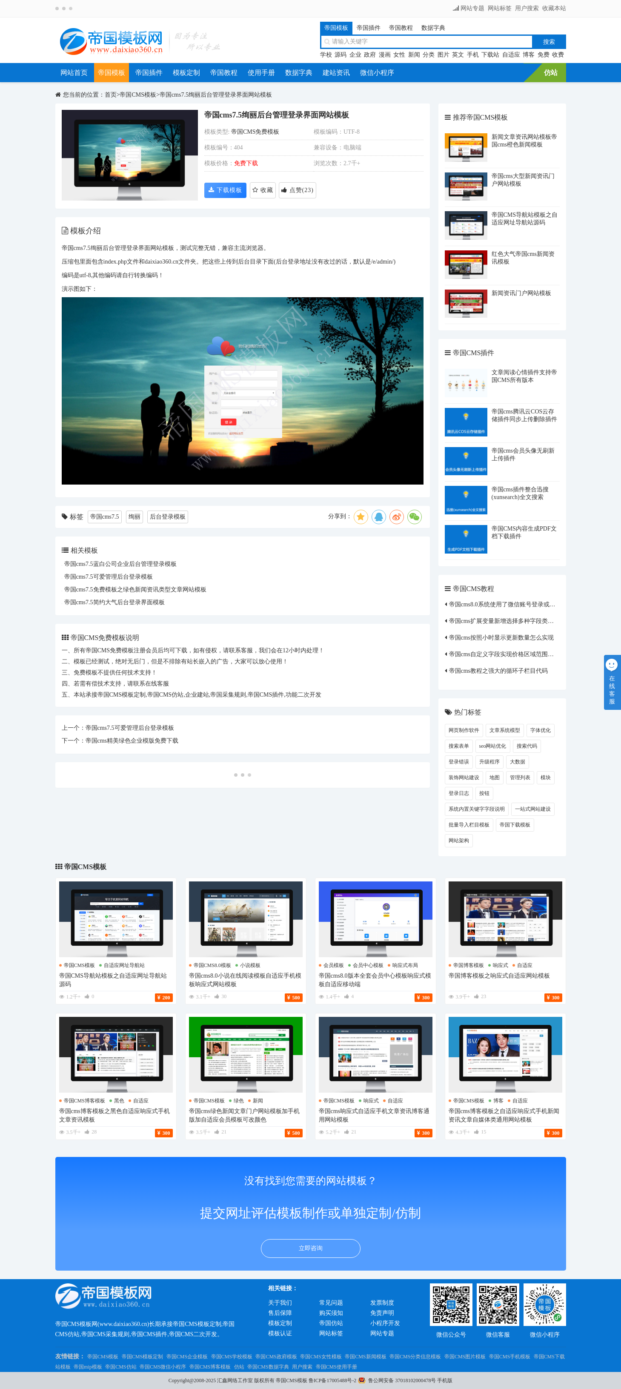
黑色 (119, 1101)
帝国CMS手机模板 (509, 1357)
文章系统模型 (504, 730)
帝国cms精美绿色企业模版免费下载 (132, 741)
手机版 (444, 1380)
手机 (473, 55)
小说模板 (250, 965)
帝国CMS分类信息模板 (415, 1357)
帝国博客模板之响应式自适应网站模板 (499, 976)
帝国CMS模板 (138, 95)
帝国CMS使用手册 (336, 1367)
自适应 (511, 55)
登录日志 (459, 793)
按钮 (484, 793)
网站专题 (472, 8)
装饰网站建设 (464, 778)
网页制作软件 (464, 730)
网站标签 (500, 8)
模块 (546, 778)
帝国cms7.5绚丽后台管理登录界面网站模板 (216, 95)
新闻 (414, 55)
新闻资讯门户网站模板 (521, 293)
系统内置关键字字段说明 (477, 809)
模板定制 (186, 72)
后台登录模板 (168, 517)
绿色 (239, 1101)
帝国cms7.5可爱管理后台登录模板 (108, 577)
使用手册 (261, 72)
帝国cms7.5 (104, 517)
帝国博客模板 (468, 965)
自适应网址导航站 (124, 965)
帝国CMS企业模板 (187, 1357)
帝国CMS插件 (474, 352)
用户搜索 (527, 8)
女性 (399, 55)
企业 (355, 55)
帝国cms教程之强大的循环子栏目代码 (498, 671)
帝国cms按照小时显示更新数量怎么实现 (501, 637)
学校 (326, 55)
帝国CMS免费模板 (255, 132)
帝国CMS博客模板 (210, 1367)
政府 (370, 55)
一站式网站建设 (533, 809)
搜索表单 (459, 746)
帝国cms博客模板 (84, 1101)
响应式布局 (405, 965)
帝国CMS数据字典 (268, 1367)
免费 (543, 55)
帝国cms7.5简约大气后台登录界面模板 (114, 602)
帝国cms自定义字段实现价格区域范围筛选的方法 (513, 654)
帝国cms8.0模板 (212, 965)
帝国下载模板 (515, 825)
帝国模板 (336, 28)
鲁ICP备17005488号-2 (333, 1380)
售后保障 (280, 1313)
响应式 (500, 965)
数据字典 (433, 28)
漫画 (385, 55)
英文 (458, 55)
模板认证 (280, 1333)
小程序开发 (385, 1323)
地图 (494, 778)
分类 (429, 55)
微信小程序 (377, 72)
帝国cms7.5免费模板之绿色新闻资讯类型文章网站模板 (135, 589)
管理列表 (520, 778)
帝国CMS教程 (474, 588)
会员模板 (333, 965)
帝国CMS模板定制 (142, 1357)
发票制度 (382, 1303)
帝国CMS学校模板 (231, 1357)
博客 (529, 55)
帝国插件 (369, 28)
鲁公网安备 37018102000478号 (402, 1380)
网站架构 (459, 841)
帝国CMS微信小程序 (163, 1367)
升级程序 (489, 762)
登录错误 (459, 762)
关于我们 (280, 1303)
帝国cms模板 (79, 965)
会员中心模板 (368, 965)
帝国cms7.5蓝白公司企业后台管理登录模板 (120, 564)
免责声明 (382, 1313)
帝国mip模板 (88, 1367)
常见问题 (331, 1303)
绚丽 (134, 517)
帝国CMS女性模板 (320, 1357)
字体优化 (540, 730)
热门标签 (467, 712)
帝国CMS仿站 (120, 1367)
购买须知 (331, 1313)
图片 (443, 55)
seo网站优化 (493, 746)
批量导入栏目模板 (469, 825)
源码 (340, 55)
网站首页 (74, 72)
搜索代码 (527, 746)
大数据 (517, 762)
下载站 (490, 55)
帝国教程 (401, 28)
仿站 (551, 72)
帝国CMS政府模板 (276, 1357)
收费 (558, 55)
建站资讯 (336, 72)
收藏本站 (554, 8)
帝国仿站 (331, 1323)
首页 (111, 95)
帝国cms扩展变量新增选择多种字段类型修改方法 (513, 621)
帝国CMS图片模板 (465, 1357)
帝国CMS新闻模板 (365, 1357)
